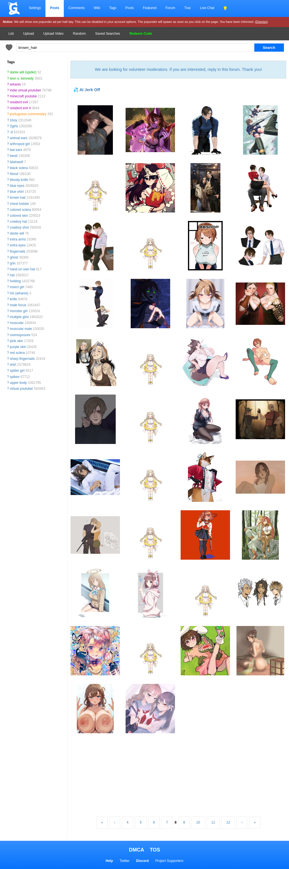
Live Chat (207, 8)
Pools (129, 8)
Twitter (125, 861)
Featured (149, 8)
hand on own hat (22, 269)
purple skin (18, 347)
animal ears (18, 138)
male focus (18, 305)
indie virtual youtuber (25, 90)
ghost (14, 257)
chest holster (19, 204)
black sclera (19, 168)
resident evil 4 (20, 108)
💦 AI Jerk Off (86, 89)
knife (13, 299)
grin (13, 263)
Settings (35, 8)
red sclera (17, 353)
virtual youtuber (21, 389)
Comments (76, 8)
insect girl (17, 287)
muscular (17, 323)
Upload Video (53, 34)
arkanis (15, 84)
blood (14, 174)
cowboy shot (19, 227)
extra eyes (17, 245)
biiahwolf (16, 162)
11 (213, 822)
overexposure (20, 335)
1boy (13, 120)
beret (13, 156)
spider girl (17, 371)
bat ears (16, 150)
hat (12, 275)
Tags (112, 8)
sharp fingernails (22, 359)
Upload (28, 34)
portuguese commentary (28, 114)
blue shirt (17, 192)
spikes (14, 377)
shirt (13, 365)
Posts (54, 8)
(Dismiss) (261, 21)
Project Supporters (169, 861)
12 (228, 822)
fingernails (17, 251)
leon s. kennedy (22, 78)
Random (79, 34)
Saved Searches (107, 34)
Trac (187, 8)
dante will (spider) (23, 72)
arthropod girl (20, 144)
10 (198, 822)
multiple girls (19, 317)
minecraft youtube (23, 96)
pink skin (16, 341)
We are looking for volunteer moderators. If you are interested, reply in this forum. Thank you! (178, 69)
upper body (18, 383)
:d (11, 132)
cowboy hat (18, 222)
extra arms (18, 239)
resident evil (19, 102)
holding (15, 281)
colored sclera (20, 210)
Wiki (97, 8)
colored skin (19, 216)
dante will (17, 233)
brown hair (18, 198)
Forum (170, 8)
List (11, 34)
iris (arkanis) (19, 293)
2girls (14, 126)
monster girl (19, 311)
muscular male (21, 329)
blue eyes (17, 186)
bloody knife (19, 180)
